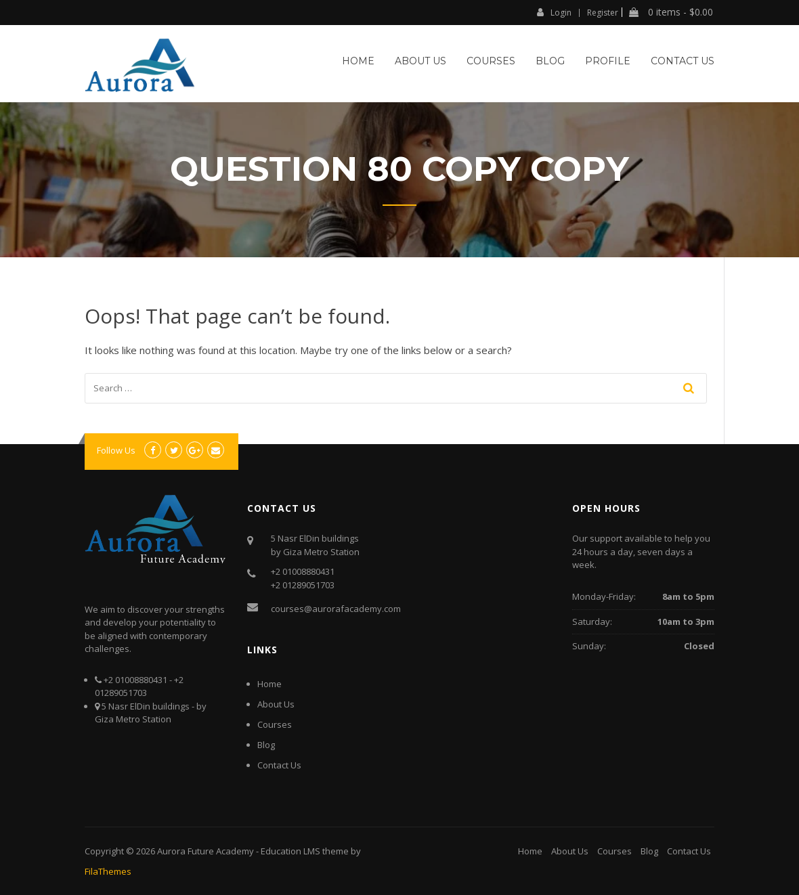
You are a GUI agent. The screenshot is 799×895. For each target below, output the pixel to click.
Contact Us (682, 61)
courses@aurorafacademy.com (336, 609)
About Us (420, 61)
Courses (491, 61)
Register (602, 13)
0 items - (671, 12)
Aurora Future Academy (205, 851)
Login (554, 12)
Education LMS (290, 851)
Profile (607, 61)
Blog (550, 61)
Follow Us (116, 450)
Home (358, 61)
